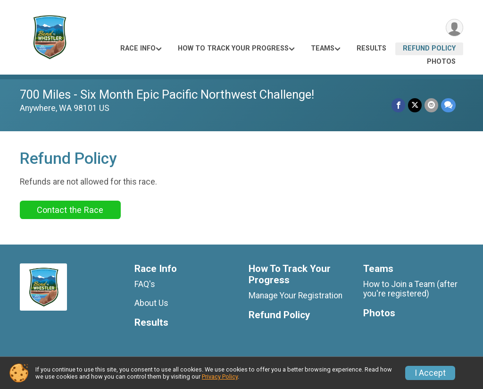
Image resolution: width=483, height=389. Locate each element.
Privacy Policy (220, 376)
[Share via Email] (431, 105)
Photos (441, 62)
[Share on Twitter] (415, 105)
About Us (151, 303)
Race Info (138, 48)
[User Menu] (454, 27)
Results (371, 48)
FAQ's (144, 284)
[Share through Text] (448, 105)
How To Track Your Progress (233, 48)
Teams (322, 48)
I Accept (430, 373)
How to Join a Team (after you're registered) (410, 288)
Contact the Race (70, 210)
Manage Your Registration (295, 295)
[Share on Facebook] (398, 105)
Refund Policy (429, 48)
